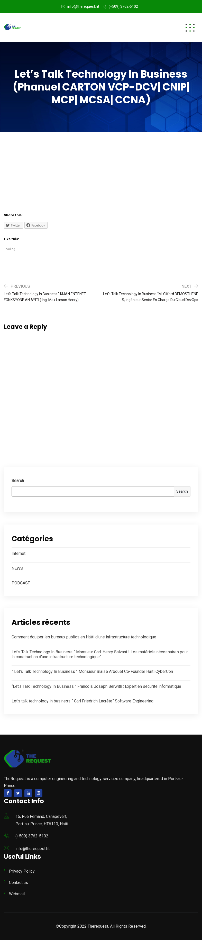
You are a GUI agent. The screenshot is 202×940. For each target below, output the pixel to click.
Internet (18, 553)
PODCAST (21, 583)
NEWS (17, 568)
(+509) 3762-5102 (123, 6)
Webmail (17, 893)
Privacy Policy (22, 871)
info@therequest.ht (83, 6)
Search (18, 480)
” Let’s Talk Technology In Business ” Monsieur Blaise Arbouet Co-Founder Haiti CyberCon (92, 671)
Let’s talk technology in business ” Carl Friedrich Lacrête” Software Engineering (82, 701)
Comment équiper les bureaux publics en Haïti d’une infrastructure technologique (84, 637)
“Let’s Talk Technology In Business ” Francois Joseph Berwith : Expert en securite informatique (96, 686)
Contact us (18, 882)
